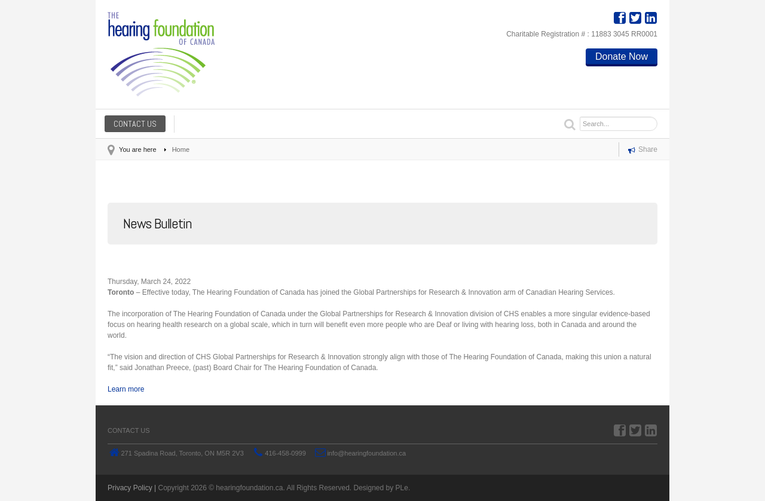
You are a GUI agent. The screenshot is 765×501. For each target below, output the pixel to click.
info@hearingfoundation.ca (366, 453)
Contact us (135, 123)
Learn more (126, 389)
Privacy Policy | (132, 488)
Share (642, 150)
